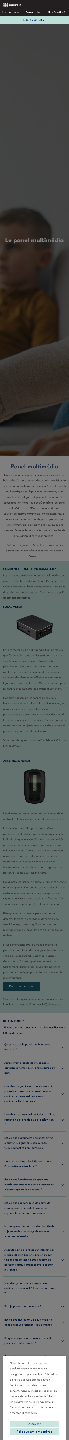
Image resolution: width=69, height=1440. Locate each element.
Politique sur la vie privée (34, 1431)
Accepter (34, 1424)
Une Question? (56, 12)
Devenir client (34, 12)
